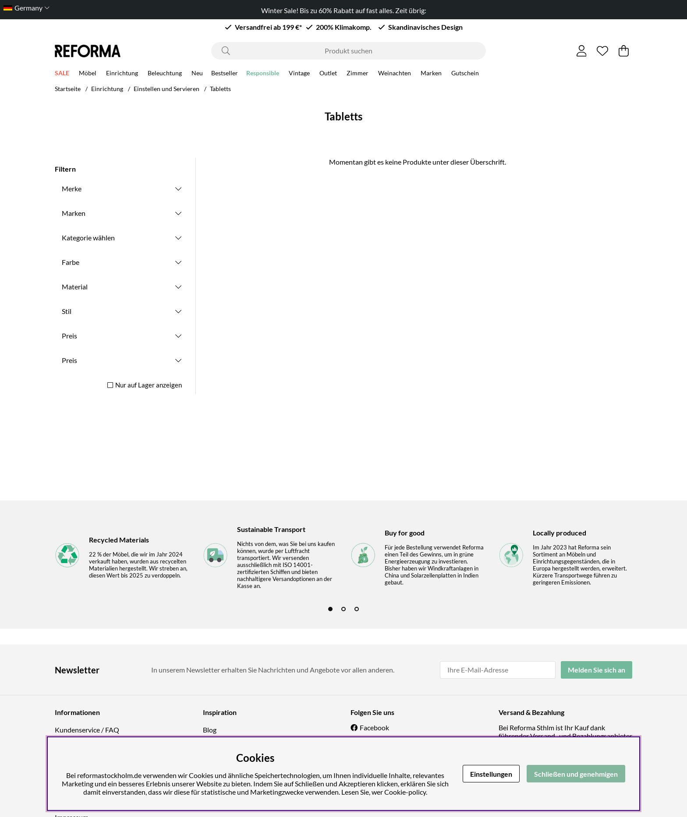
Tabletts (220, 88)
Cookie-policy (405, 792)
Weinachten (394, 74)
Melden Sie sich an (596, 670)
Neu (197, 74)
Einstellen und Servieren (166, 88)
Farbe (70, 262)
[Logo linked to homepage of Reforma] (87, 51)
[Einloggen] (581, 51)
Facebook (374, 727)
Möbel (87, 74)
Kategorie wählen (88, 237)
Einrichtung (122, 74)
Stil (66, 311)
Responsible (262, 74)
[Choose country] (25, 8)
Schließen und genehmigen (576, 774)
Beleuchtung (165, 74)
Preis (69, 335)
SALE (62, 74)
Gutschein (465, 74)
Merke (71, 188)
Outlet (328, 74)
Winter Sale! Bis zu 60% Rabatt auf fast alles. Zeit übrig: (343, 10)
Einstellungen (491, 774)
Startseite (68, 88)
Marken (431, 74)
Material (75, 286)
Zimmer (357, 74)
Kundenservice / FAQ (87, 729)
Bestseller (224, 74)
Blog (209, 729)
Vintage (299, 74)
